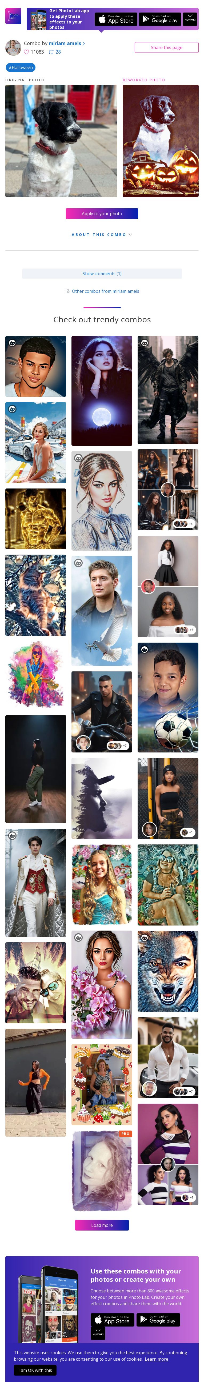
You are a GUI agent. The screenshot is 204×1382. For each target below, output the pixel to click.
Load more (102, 1225)
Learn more (156, 1359)
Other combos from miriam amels (102, 291)
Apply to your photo (102, 214)
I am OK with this (35, 1370)
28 (55, 52)
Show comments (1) (102, 274)
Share (166, 47)
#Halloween (21, 67)
